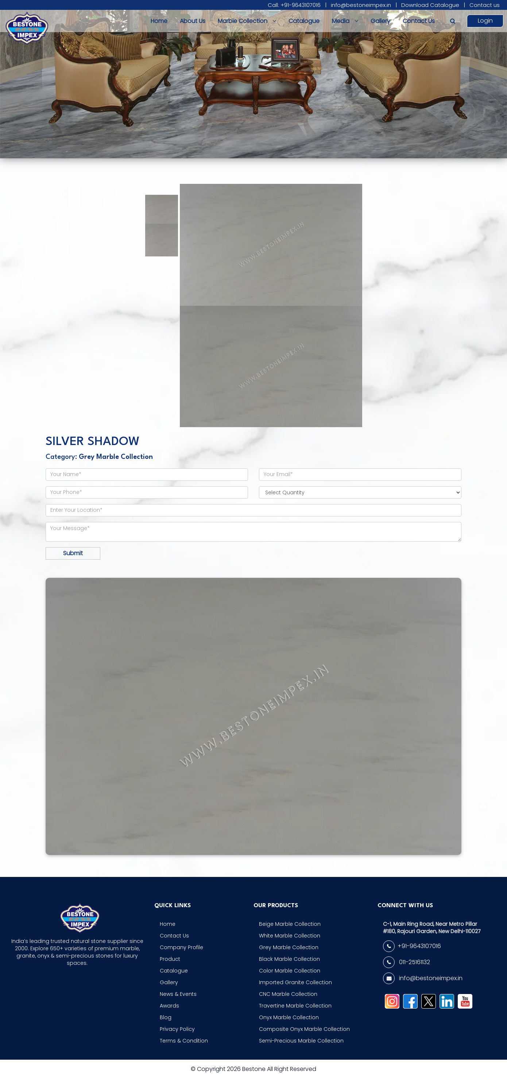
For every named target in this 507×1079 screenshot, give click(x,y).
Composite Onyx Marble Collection (304, 1029)
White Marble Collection (289, 935)
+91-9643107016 (412, 946)
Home (159, 21)
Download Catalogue (430, 5)
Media (345, 21)
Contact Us (419, 21)
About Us (192, 21)
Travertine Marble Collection (295, 1005)
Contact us (484, 5)
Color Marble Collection (289, 970)
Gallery (380, 21)
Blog (165, 1017)
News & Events (178, 994)
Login (485, 20)
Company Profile (181, 947)
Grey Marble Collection (288, 947)
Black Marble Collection (289, 959)
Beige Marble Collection (290, 924)
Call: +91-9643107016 (294, 5)
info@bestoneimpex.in (361, 5)
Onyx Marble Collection (289, 1017)
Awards (169, 1005)
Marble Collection (247, 21)
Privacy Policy (177, 1029)
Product (170, 959)
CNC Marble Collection (288, 994)
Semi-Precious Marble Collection (301, 1040)
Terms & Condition (184, 1040)
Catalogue (304, 21)
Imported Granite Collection (295, 982)
